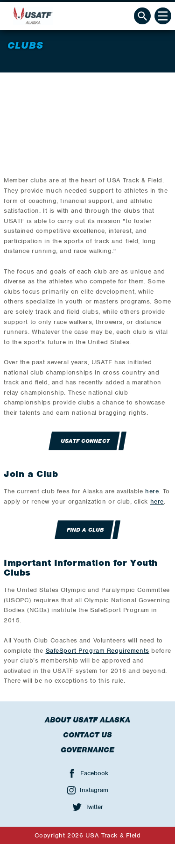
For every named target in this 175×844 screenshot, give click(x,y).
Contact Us (87, 735)
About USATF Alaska (87, 720)
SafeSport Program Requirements (97, 651)
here (152, 491)
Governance (87, 750)
